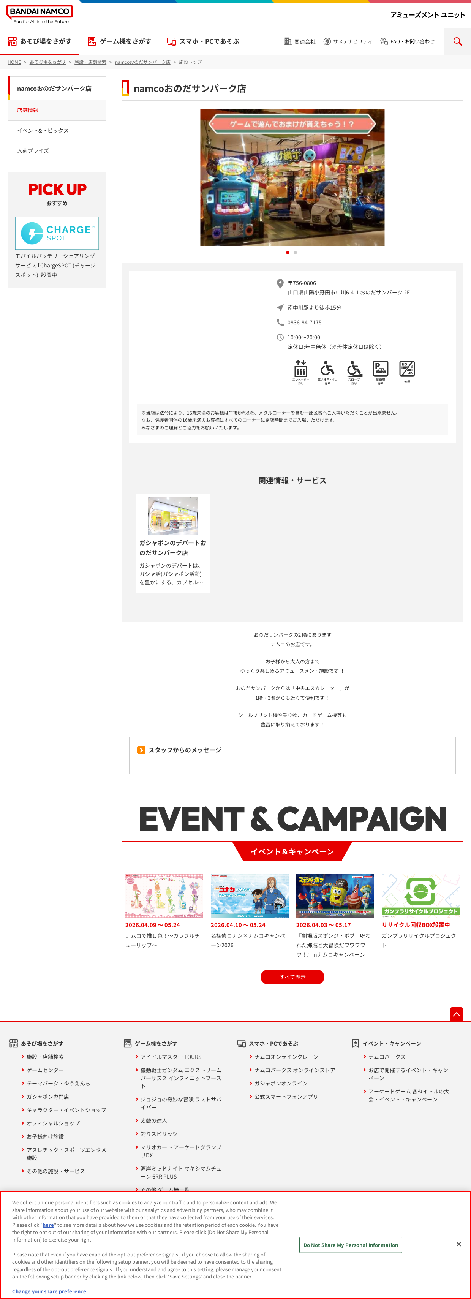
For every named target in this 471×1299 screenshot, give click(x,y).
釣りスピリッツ (159, 1134)
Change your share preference (49, 1291)
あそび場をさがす (46, 41)
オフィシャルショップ (53, 1123)
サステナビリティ (353, 41)
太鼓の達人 (154, 1120)
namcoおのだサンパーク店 (54, 88)
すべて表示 (292, 977)
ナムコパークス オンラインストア (294, 1070)
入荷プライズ (33, 150)
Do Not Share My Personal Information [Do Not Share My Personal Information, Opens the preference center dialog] (350, 1244)
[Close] (458, 1244)
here (48, 1224)
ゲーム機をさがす (126, 41)
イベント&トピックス (43, 130)
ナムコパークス (387, 1056)
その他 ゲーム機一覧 (165, 1189)
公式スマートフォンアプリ (286, 1096)
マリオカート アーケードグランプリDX (181, 1151)
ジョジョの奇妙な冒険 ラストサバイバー (181, 1103)
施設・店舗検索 (45, 1056)
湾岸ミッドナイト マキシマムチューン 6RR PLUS (181, 1172)
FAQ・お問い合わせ (412, 41)
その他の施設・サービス (56, 1171)
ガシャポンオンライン (281, 1083)
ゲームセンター (45, 1070)
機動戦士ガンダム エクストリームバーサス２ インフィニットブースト (181, 1078)
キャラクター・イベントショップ (66, 1110)
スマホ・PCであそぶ (209, 41)
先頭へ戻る (456, 1014)
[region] (235, 1245)
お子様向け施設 (45, 1136)
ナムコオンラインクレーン (286, 1056)
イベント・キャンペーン (392, 1043)
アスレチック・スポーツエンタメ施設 (66, 1153)
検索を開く (457, 41)
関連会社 (305, 41)
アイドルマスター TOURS (171, 1056)
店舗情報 (27, 110)
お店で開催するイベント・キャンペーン (408, 1074)
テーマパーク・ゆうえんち (58, 1083)
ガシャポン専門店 (48, 1096)
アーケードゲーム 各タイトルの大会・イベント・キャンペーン (408, 1095)
